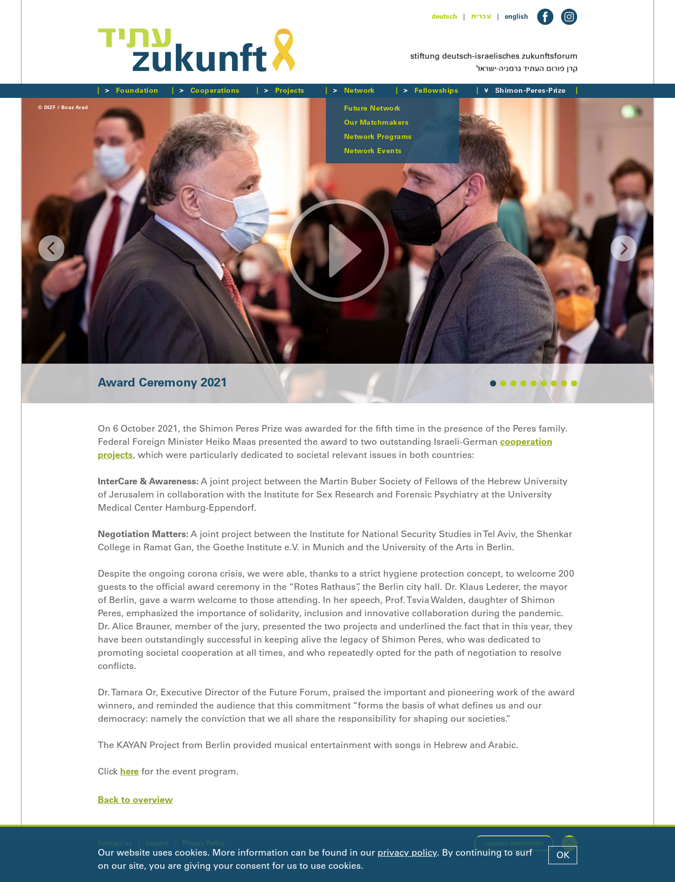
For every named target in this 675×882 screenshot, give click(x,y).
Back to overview (135, 799)
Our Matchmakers (376, 122)
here (129, 771)
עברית (481, 16)
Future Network (372, 108)
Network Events (373, 150)
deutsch (444, 16)
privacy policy (407, 852)
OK (563, 855)
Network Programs (378, 136)
